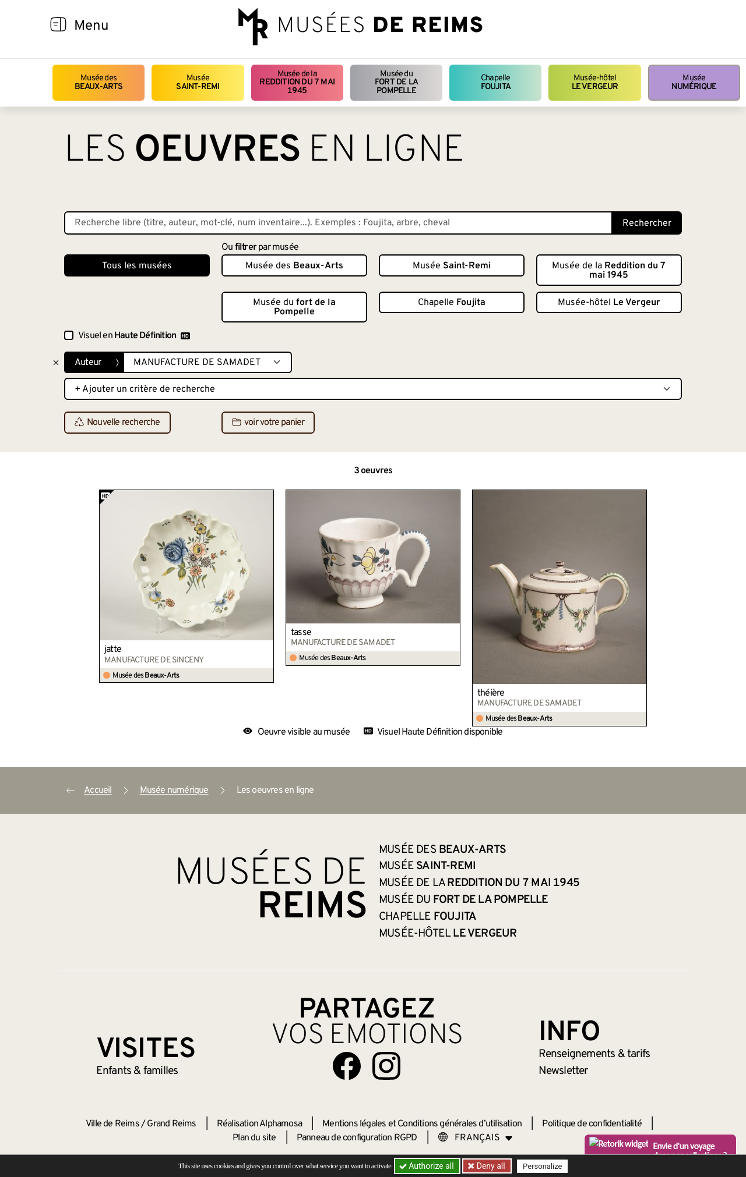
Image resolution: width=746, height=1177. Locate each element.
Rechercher (646, 223)
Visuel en (134, 336)
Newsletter (563, 1071)
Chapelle (496, 82)
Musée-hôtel (595, 82)
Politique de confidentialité (592, 1124)
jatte (112, 649)
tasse (301, 632)
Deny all (490, 1166)
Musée (197, 82)
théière (490, 693)
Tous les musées (137, 266)
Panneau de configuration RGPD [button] (357, 1138)
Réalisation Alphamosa (259, 1124)
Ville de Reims (112, 1124)
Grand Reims (171, 1124)
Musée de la (297, 83)
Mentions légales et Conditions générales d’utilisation (422, 1124)
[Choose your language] (475, 1138)
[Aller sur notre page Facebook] (347, 1066)
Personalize (543, 1166)
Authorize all (427, 1166)
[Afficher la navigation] (58, 26)
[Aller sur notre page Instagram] (386, 1066)
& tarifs (594, 1054)
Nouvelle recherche (117, 423)
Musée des (99, 82)
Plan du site (254, 1138)
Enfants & (137, 1071)
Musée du (396, 83)
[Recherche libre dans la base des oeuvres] (338, 223)
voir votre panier (268, 423)
